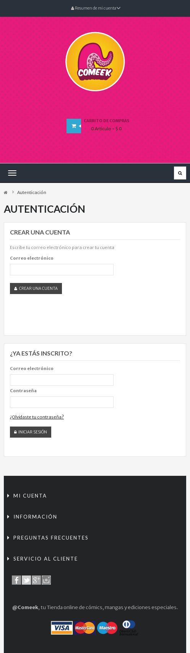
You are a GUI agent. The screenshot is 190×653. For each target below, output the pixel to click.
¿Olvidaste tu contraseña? (37, 417)
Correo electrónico (32, 258)
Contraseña (23, 390)
